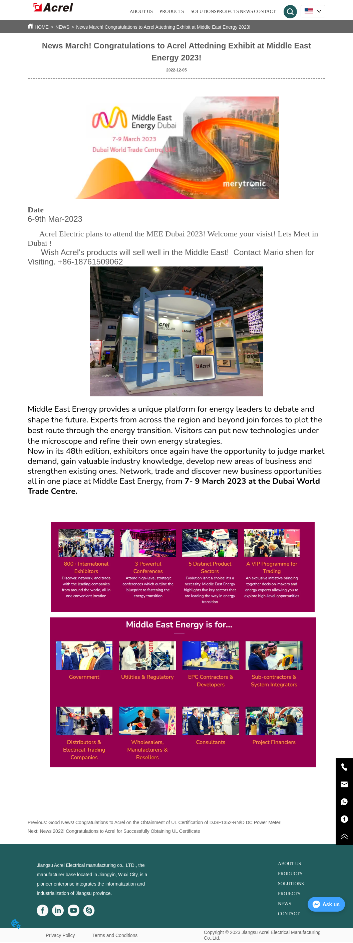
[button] (172, 11)
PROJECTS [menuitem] (228, 11)
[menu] (203, 11)
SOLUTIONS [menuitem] (204, 11)
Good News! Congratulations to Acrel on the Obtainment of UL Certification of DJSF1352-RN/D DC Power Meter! (165, 822)
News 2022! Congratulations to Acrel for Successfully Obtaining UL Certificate (120, 831)
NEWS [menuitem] (246, 11)
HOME (42, 27)
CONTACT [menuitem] (265, 11)
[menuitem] (172, 11)
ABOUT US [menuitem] (141, 11)
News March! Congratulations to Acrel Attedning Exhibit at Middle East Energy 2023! (163, 27)
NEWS (62, 27)
